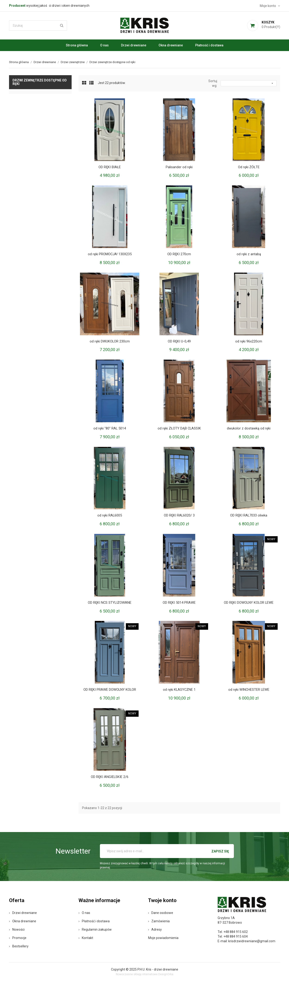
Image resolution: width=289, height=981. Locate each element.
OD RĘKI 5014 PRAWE (179, 602)
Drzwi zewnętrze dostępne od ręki (40, 82)
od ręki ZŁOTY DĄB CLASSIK (179, 428)
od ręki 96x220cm (248, 341)
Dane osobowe (160, 913)
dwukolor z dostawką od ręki (248, 428)
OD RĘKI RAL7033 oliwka (248, 515)
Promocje (17, 938)
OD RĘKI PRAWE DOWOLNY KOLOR (109, 689)
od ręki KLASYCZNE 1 (179, 689)
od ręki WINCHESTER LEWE (249, 689)
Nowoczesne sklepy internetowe (137, 974)
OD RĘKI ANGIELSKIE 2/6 (110, 777)
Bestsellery (19, 946)
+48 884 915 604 (235, 936)
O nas (104, 45)
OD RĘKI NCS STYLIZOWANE (110, 602)
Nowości (17, 929)
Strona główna (77, 45)
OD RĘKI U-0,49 (179, 341)
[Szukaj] (38, 25)
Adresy (155, 929)
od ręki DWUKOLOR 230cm (109, 341)
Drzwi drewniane (133, 45)
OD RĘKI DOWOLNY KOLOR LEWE (248, 602)
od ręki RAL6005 (109, 515)
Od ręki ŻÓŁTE (249, 167)
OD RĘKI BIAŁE (109, 167)
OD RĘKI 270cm (179, 254)
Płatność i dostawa (209, 45)
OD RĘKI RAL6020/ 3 (179, 515)
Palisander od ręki (179, 167)
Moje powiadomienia (163, 938)
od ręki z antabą (249, 254)
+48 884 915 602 (235, 932)
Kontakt (86, 938)
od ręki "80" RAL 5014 (109, 428)
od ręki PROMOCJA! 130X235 (110, 254)
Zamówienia (159, 921)
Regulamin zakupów (95, 929)
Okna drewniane (171, 45)
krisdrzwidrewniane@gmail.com (251, 941)
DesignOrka (165, 974)
